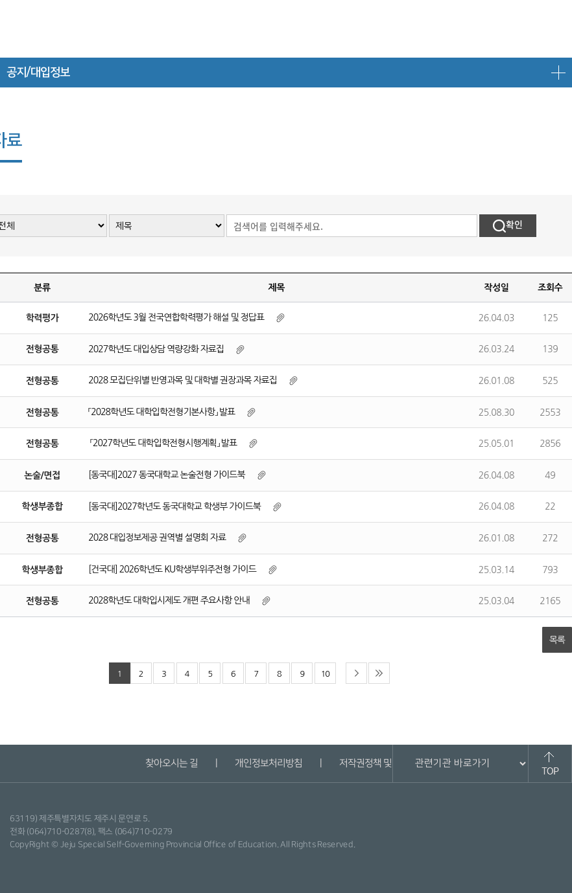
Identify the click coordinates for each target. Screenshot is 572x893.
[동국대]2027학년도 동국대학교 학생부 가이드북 (174, 506)
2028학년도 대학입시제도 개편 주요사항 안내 (168, 600)
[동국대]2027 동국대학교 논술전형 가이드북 (166, 474)
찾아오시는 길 (171, 763)
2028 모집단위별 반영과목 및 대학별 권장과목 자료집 (182, 380)
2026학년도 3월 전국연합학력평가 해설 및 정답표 (176, 317)
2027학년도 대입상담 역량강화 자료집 (156, 349)
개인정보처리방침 (268, 763)
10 (325, 674)
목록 (557, 639)
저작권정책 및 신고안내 (383, 763)
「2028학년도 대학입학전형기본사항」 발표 (161, 411)
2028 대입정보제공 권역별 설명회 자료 (157, 537)
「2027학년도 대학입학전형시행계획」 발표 (162, 442)
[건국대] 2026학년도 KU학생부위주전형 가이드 (172, 569)
